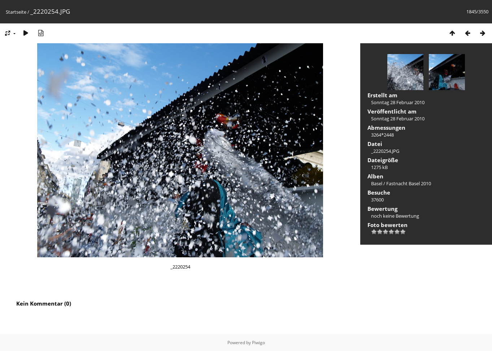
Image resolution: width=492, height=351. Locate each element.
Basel (376, 183)
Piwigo (258, 342)
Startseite (16, 12)
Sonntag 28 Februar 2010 (397, 102)
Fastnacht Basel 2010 (408, 183)
